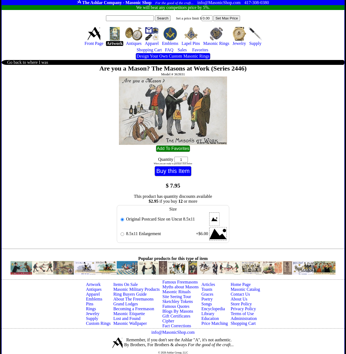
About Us (239, 299)
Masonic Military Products (136, 289)
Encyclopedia (213, 308)
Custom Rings (98, 323)
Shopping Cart (243, 323)
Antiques (94, 289)
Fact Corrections (176, 325)
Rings (91, 308)
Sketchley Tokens (177, 301)
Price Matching (214, 323)
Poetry (207, 299)
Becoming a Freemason (133, 308)
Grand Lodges (125, 304)
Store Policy (241, 304)
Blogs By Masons (177, 311)
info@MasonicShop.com (173, 332)
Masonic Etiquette (129, 313)
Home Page (241, 284)
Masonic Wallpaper (130, 323)
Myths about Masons (180, 287)
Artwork (93, 284)
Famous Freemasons (180, 282)
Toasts (206, 289)
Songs (206, 304)
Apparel (93, 294)
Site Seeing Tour (176, 296)
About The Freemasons (133, 299)
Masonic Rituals (176, 291)
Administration (244, 318)
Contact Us (240, 294)
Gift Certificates (176, 316)
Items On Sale (125, 284)
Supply (92, 318)
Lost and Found (126, 318)
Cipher (168, 321)
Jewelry (92, 313)
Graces (207, 294)
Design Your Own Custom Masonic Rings (173, 56)
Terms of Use (242, 313)
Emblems (94, 299)
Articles (208, 284)
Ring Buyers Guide (130, 294)
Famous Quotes (175, 306)
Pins (90, 304)
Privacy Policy (243, 308)
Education (210, 318)
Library (207, 313)
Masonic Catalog (245, 289)
